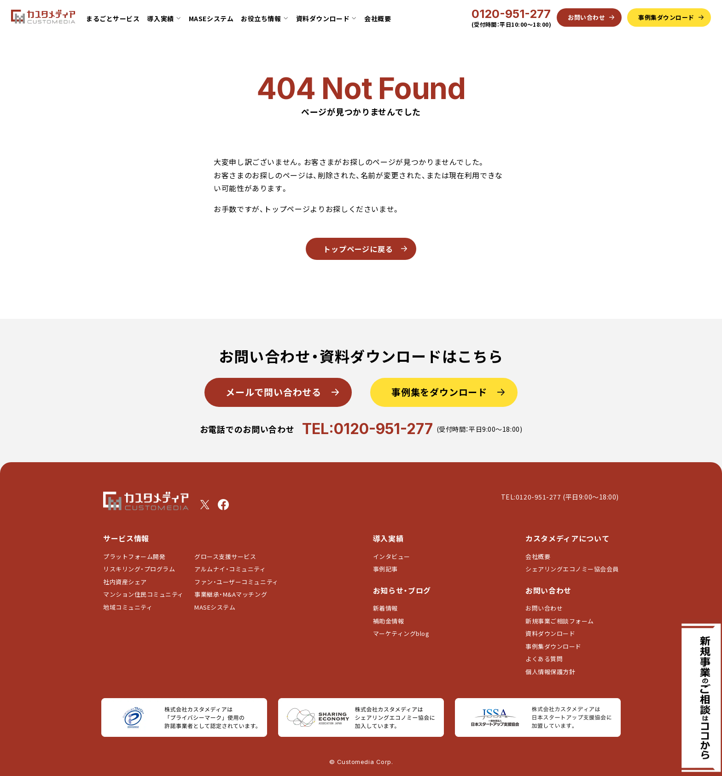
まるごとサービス (113, 18)
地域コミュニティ (127, 607)
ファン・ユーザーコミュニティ (236, 581)
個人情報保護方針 (550, 671)
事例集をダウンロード (439, 392)
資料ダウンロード (550, 633)
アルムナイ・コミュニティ (230, 568)
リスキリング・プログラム (139, 568)
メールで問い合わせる (273, 392)
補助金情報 (388, 621)
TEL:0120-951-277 (367, 429)
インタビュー (391, 556)
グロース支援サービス (228, 556)
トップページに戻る (358, 248)
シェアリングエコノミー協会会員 (572, 568)
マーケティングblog (401, 633)
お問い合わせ (544, 608)
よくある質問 (544, 658)
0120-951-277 (511, 14)
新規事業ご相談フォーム (559, 621)
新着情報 (385, 608)
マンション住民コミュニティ (143, 594)
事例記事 (385, 568)
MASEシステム (211, 18)
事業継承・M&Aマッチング (230, 594)
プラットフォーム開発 (134, 556)
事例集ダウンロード (553, 646)
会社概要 (377, 18)
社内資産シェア (125, 581)
